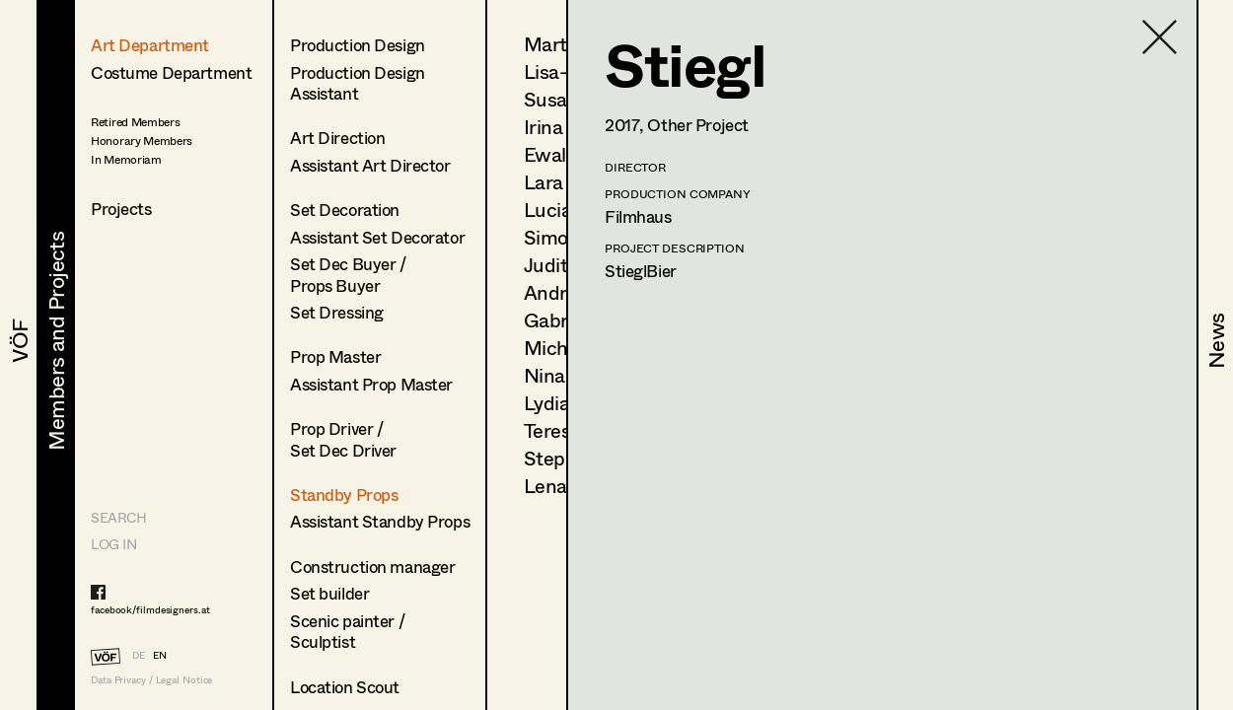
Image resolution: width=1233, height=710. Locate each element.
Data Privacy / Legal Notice (151, 680)
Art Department (150, 45)
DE (138, 655)
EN (160, 655)
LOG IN (113, 543)
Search (118, 517)
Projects (121, 208)
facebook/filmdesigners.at (150, 609)
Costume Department (171, 72)
